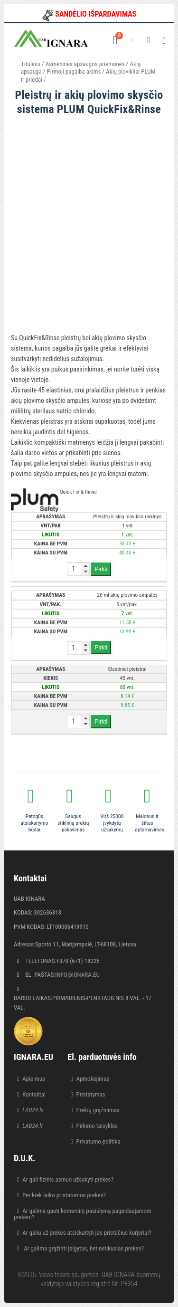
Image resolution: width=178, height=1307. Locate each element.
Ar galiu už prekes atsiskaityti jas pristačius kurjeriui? (86, 1232)
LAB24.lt (32, 1125)
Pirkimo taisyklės (97, 1125)
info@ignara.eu (77, 974)
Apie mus (33, 1078)
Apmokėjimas (92, 1078)
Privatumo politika (98, 1141)
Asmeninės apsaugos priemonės (85, 63)
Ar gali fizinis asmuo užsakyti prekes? (67, 1179)
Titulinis (30, 63)
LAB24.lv (32, 1110)
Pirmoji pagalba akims (74, 71)
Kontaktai (34, 1094)
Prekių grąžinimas (98, 1110)
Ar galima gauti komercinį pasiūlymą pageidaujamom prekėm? (82, 1214)
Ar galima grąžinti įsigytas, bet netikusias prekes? (83, 1248)
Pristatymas (90, 1094)
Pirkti (100, 569)
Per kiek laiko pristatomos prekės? (64, 1195)
